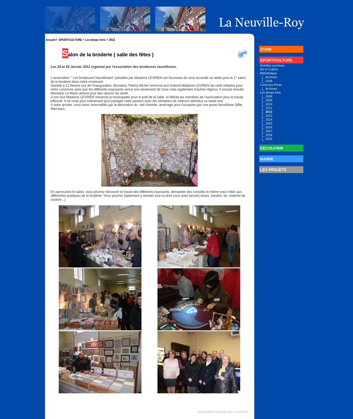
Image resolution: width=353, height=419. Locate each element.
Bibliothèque (268, 73)
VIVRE (266, 49)
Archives (271, 77)
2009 (269, 100)
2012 (112, 39)
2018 (269, 81)
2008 (269, 96)
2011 (269, 108)
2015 (269, 123)
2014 (269, 119)
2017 (269, 131)
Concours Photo (271, 84)
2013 (269, 115)
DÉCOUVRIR (271, 148)
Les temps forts (95, 39)
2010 (269, 104)
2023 (269, 138)
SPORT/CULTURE (70, 39)
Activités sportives (272, 65)
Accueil (51, 39)
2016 (269, 127)
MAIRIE (267, 159)
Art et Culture (269, 69)
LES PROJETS (273, 170)
